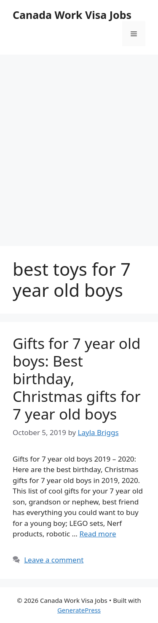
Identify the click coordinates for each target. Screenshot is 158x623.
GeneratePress (79, 610)
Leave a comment (53, 560)
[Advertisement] (79, 142)
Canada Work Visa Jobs (72, 15)
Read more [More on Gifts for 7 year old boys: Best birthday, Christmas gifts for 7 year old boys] (97, 534)
